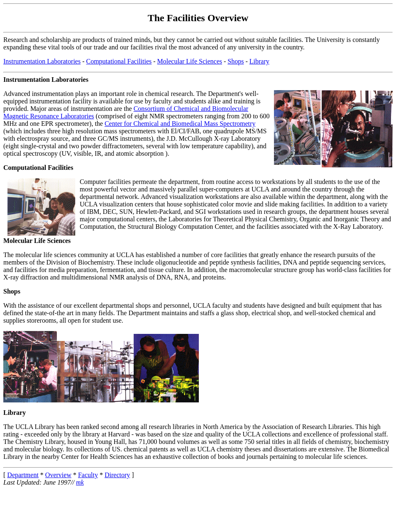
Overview (58, 474)
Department (23, 474)
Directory (117, 474)
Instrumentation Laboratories (42, 61)
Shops (235, 61)
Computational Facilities (119, 61)
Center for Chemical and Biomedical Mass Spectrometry (180, 123)
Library (259, 61)
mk (80, 482)
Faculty (88, 474)
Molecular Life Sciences (189, 61)
